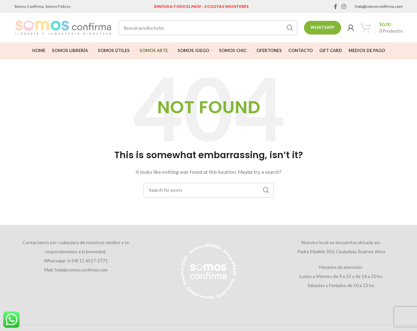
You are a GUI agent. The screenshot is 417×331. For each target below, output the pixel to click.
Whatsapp (322, 27)
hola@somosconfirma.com (379, 6)
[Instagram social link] (343, 6)
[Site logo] (63, 27)
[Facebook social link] (335, 6)
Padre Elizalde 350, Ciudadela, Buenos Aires (341, 251)
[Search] (208, 27)
